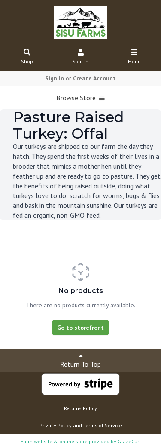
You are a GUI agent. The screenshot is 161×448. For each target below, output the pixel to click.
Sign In (80, 57)
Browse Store (80, 97)
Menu (134, 57)
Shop (27, 57)
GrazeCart (129, 441)
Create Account (94, 78)
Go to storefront (80, 327)
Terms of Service (102, 425)
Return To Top (80, 360)
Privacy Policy (55, 425)
